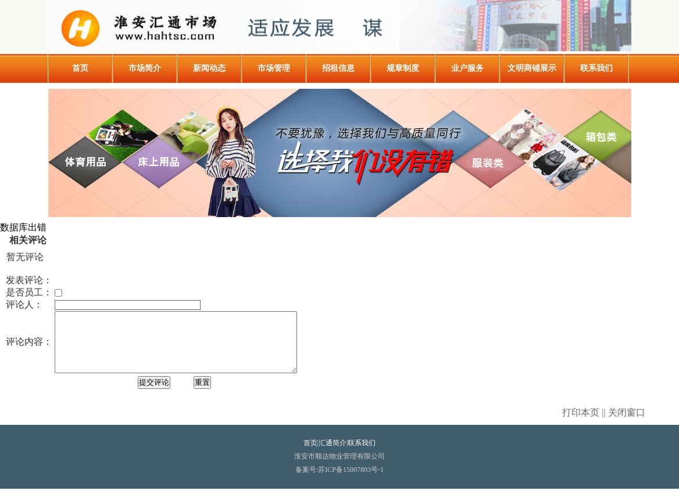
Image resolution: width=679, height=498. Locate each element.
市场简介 (144, 68)
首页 (80, 68)
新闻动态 (209, 68)
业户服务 (467, 68)
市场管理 (274, 68)
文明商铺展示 (532, 68)
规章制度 (403, 68)
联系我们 (596, 68)
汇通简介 (332, 452)
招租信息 (338, 68)
